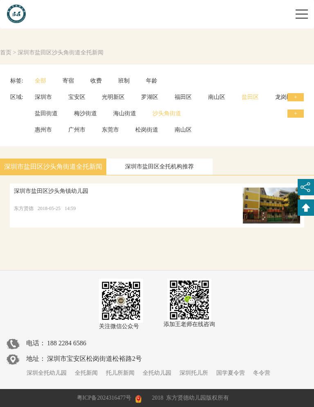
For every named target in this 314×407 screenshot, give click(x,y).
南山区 (216, 97)
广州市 (76, 130)
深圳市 (43, 97)
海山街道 (124, 113)
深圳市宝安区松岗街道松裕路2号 (94, 358)
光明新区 (113, 97)
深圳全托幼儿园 (47, 373)
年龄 (151, 81)
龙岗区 (283, 97)
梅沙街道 (85, 113)
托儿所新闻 (120, 373)
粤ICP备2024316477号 (104, 398)
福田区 (183, 97)
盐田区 (250, 97)
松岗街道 (146, 130)
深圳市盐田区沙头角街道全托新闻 (60, 52)
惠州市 (43, 130)
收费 (96, 81)
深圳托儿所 (193, 373)
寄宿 (68, 81)
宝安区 (76, 97)
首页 (5, 52)
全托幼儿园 (157, 373)
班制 (124, 81)
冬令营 (261, 373)
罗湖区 (149, 97)
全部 (40, 81)
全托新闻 (86, 373)
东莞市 (110, 130)
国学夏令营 (230, 373)
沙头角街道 (167, 113)
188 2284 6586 (66, 343)
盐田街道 (46, 113)
